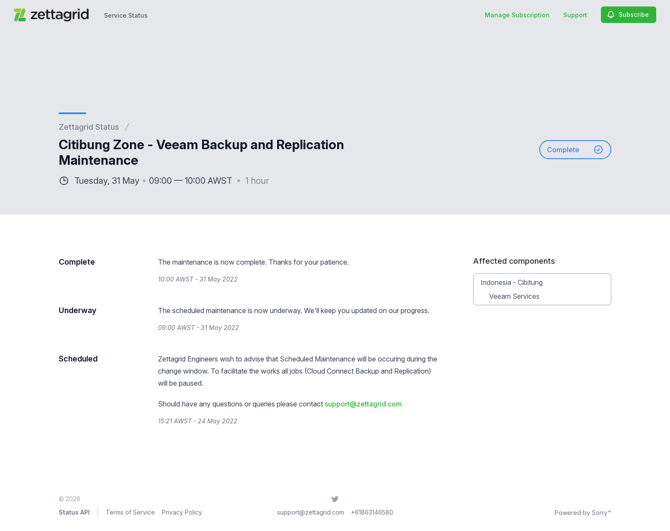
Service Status (126, 15)
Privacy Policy (182, 512)
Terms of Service (130, 512)
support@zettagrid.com (363, 404)
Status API (74, 512)
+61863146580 (372, 512)
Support (575, 15)
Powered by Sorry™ (583, 512)
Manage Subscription (517, 15)
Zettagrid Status (89, 126)
